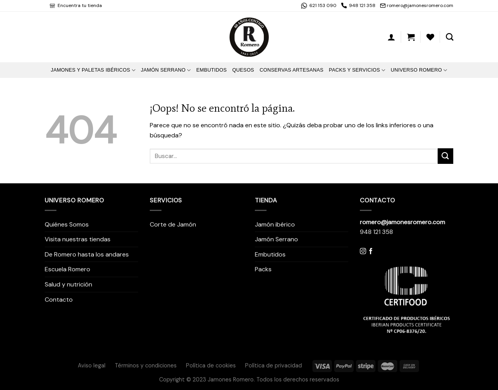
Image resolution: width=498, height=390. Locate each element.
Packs (263, 269)
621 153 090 (322, 5)
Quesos (243, 70)
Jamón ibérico (275, 224)
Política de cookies (211, 365)
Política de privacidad (273, 365)
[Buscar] (449, 36)
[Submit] (445, 155)
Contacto (59, 299)
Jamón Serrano (166, 70)
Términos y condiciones (146, 365)
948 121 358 (362, 5)
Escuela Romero (67, 269)
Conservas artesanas (291, 70)
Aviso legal (91, 365)
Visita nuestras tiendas (77, 239)
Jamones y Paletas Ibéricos (93, 70)
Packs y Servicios (357, 70)
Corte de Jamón (173, 224)
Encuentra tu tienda (79, 5)
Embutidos (211, 70)
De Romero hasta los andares (87, 254)
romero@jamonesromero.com (420, 5)
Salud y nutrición (68, 284)
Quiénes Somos (67, 224)
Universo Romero (419, 70)
